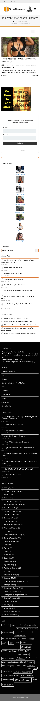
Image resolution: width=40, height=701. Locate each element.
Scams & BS (8, 578)
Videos (34, 65)
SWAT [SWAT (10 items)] (4, 676)
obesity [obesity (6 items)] (19, 665)
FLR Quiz (7, 531)
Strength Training (10, 585)
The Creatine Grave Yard (20, 318)
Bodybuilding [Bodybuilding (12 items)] (7, 632)
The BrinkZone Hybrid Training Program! (18, 469)
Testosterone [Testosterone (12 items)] (7, 680)
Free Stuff (4, 390)
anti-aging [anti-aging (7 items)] (20, 628)
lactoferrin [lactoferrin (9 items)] (20, 658)
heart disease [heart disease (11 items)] (23, 654)
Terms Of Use (6, 406)
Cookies (4, 398)
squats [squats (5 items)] (35, 668)
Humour (7, 548)
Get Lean (7, 545)
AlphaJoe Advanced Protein (13, 273)
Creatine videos (9, 518)
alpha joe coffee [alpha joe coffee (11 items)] (30, 625)
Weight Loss (8, 608)
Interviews (7, 555)
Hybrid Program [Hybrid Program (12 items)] (8, 658)
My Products (8, 565)
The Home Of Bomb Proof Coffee (13, 383)
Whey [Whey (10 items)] (35, 679)
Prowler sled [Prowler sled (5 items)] (31, 665)
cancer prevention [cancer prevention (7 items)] (20, 635)
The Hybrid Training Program (14, 595)
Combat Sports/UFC (11, 511)
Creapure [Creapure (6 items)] (23, 642)
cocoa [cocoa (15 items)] (31, 639)
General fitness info (25, 65)
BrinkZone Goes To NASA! (13, 268)
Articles (6, 494)
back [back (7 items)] (26, 628)
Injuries (6, 551)
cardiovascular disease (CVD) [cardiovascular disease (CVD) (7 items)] (11, 638)
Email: (5, 135)
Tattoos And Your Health (9, 360)
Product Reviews (10, 575)
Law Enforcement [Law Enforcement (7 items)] (31, 658)
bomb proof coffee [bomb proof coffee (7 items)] (20, 632)
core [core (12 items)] (11, 643)
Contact (4, 379)
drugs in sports (9, 521)
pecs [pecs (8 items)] (24, 665)
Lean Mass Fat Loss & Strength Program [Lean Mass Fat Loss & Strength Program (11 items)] (18, 662)
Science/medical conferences (14, 581)
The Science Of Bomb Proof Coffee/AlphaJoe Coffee (19, 356)
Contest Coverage (10, 514)
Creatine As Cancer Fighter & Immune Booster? (18, 354)
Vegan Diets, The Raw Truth (11, 352)
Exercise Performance (12, 524)
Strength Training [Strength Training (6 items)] (6, 671)
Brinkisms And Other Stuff (13, 504)
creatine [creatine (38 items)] (26, 646)
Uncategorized (9, 601)
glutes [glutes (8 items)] (28, 651)
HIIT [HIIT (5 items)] (32, 654)
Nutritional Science (10, 568)
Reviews (4, 367)
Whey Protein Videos (11, 611)
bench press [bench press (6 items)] (33, 628)
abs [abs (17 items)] (13, 625)
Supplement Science (11, 588)
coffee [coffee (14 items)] (5, 643)
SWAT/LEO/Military (10, 591)
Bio (2, 375)
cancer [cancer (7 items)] (30, 632)
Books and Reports (8, 371)
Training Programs (10, 598)
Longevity (7, 558)
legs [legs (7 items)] (3, 665)
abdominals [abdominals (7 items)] (5, 625)
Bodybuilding (8, 498)
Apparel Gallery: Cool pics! (13, 491)
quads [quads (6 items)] (29, 668)
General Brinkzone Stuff (12, 534)
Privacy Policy (6, 394)
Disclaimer (5, 402)
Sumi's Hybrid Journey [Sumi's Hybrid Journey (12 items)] (23, 672)
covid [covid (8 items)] (17, 642)
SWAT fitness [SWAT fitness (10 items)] (14, 676)
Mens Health (8, 561)
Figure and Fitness (10, 528)
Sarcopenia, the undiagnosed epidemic (22, 333)
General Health (9, 541)
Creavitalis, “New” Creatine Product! (23, 325)
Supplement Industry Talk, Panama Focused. (18, 290)
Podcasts (7, 571)
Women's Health (6, 67)
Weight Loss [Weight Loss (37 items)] (23, 680)
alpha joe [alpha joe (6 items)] (19, 625)
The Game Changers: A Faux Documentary (16, 362)
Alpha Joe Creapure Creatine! (14, 279)
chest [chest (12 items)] (24, 639)
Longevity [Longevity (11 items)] (10, 666)
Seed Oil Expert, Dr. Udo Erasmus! (15, 285)
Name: (5, 128)
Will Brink (7, 318)
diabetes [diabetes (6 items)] (4, 650)
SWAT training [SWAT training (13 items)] (27, 676)
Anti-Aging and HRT (11, 488)
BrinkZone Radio (10, 508)
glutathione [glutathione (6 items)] (21, 650)
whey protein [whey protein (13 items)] (7, 685)
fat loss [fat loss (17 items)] (12, 651)
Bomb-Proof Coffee (11, 501)
